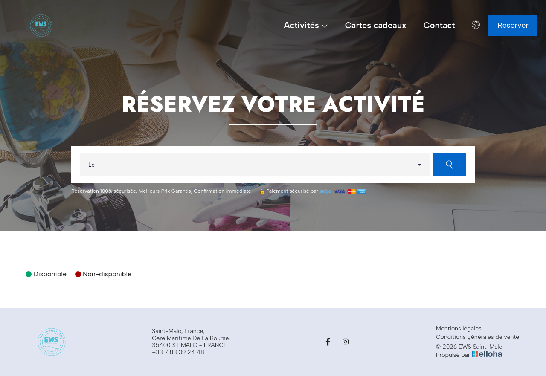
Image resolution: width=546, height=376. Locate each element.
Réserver (513, 25)
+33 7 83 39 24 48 (178, 352)
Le (91, 164)
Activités (306, 25)
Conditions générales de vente (477, 337)
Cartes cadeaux (376, 25)
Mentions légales (459, 328)
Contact (439, 25)
